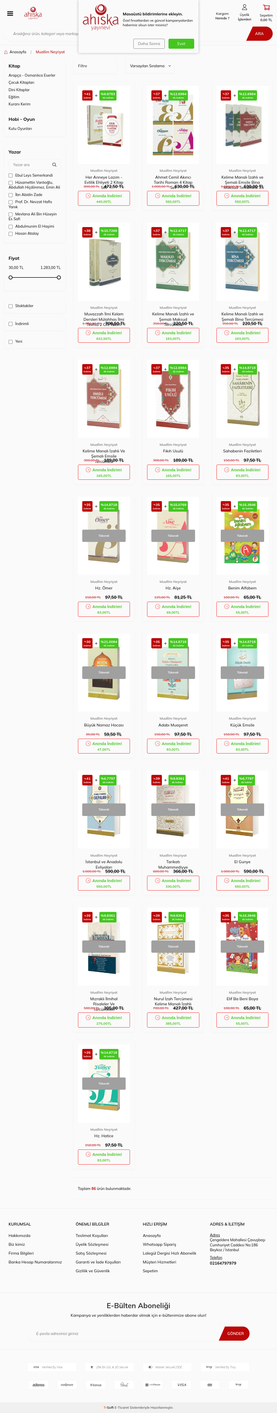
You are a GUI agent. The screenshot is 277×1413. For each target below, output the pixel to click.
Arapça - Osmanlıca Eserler (32, 75)
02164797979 (223, 1263)
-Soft (109, 1407)
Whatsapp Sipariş (159, 1244)
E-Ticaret (122, 1407)
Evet (181, 43)
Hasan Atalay (24, 233)
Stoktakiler (21, 305)
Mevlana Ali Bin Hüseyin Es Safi (33, 216)
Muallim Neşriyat (103, 170)
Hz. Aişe (173, 588)
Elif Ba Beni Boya (242, 998)
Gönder (235, 1333)
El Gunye (242, 861)
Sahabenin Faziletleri (242, 451)
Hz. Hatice (103, 1135)
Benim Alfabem (242, 588)
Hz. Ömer (104, 588)
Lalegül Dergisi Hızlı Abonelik (169, 1253)
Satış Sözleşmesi (91, 1253)
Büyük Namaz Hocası (104, 725)
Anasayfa (15, 52)
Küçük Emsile (242, 725)
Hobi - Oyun (22, 119)
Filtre (82, 65)
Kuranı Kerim (20, 104)
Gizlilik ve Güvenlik (93, 1270)
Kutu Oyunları (20, 128)
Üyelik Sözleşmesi (92, 1244)
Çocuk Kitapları (21, 82)
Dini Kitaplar (19, 89)
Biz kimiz (17, 1244)
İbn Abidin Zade (25, 194)
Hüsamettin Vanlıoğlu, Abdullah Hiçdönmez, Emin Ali (34, 184)
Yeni (15, 341)
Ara (258, 33)
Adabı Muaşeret (173, 725)
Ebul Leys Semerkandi (31, 175)
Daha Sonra (149, 43)
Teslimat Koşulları (92, 1235)
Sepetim (150, 1270)
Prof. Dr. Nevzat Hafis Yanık (30, 204)
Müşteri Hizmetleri (159, 1262)
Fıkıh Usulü (173, 451)
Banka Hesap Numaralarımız (35, 1262)
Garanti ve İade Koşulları (98, 1262)
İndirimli (19, 323)
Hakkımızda (19, 1235)
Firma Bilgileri (21, 1253)
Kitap (14, 66)
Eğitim (14, 97)
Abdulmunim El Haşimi (31, 226)
